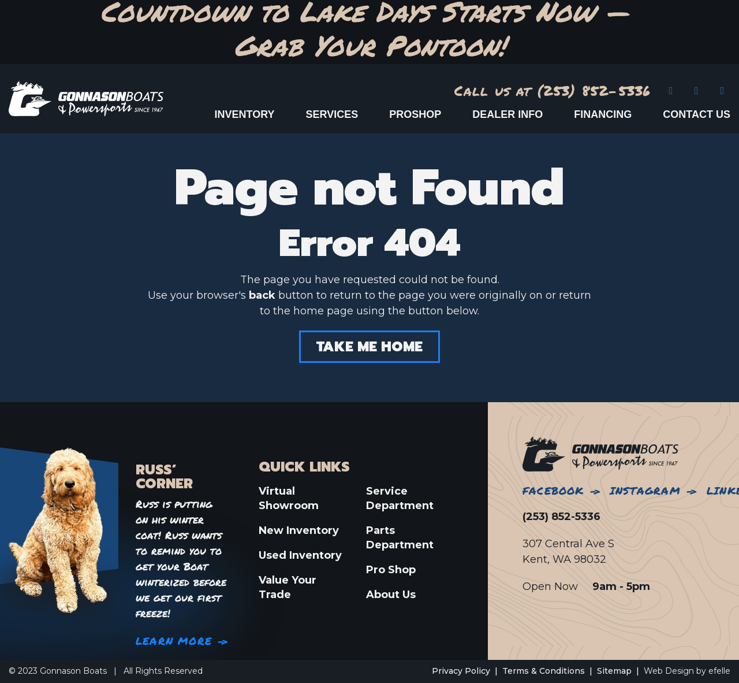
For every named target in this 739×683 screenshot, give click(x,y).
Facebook (553, 491)
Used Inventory (300, 555)
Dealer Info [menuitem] (507, 114)
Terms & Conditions (543, 671)
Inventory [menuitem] (245, 114)
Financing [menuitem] (603, 114)
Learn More (174, 641)
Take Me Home (369, 346)
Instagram (645, 491)
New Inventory (299, 530)
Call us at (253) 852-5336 (552, 90)
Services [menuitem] (332, 114)
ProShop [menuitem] (415, 114)
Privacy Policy (461, 671)
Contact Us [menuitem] (696, 114)
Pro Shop (391, 569)
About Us (391, 594)
